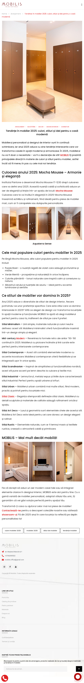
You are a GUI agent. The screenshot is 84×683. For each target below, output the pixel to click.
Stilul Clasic (8, 396)
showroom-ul (9, 514)
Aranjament (16, 14)
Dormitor (65, 127)
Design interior (52, 127)
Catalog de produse (9, 601)
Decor (40, 127)
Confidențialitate (8, 637)
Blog (3, 617)
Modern (20, 338)
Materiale (5, 609)
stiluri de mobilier (50, 530)
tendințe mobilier (70, 530)
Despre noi (6, 613)
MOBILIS (64, 155)
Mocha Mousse (64, 190)
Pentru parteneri (7, 605)
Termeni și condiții (8, 641)
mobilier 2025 (32, 530)
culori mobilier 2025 (13, 530)
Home (4, 14)
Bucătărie (31, 127)
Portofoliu (5, 597)
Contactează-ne (11, 510)
